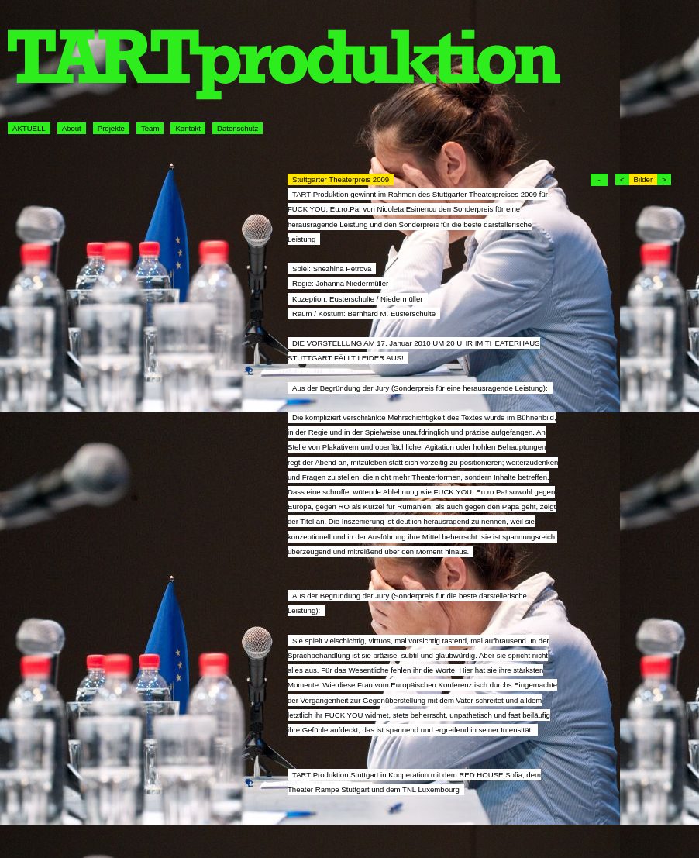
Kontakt (188, 128)
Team (150, 128)
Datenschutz (237, 128)
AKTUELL (29, 128)
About (71, 128)
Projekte (111, 128)
